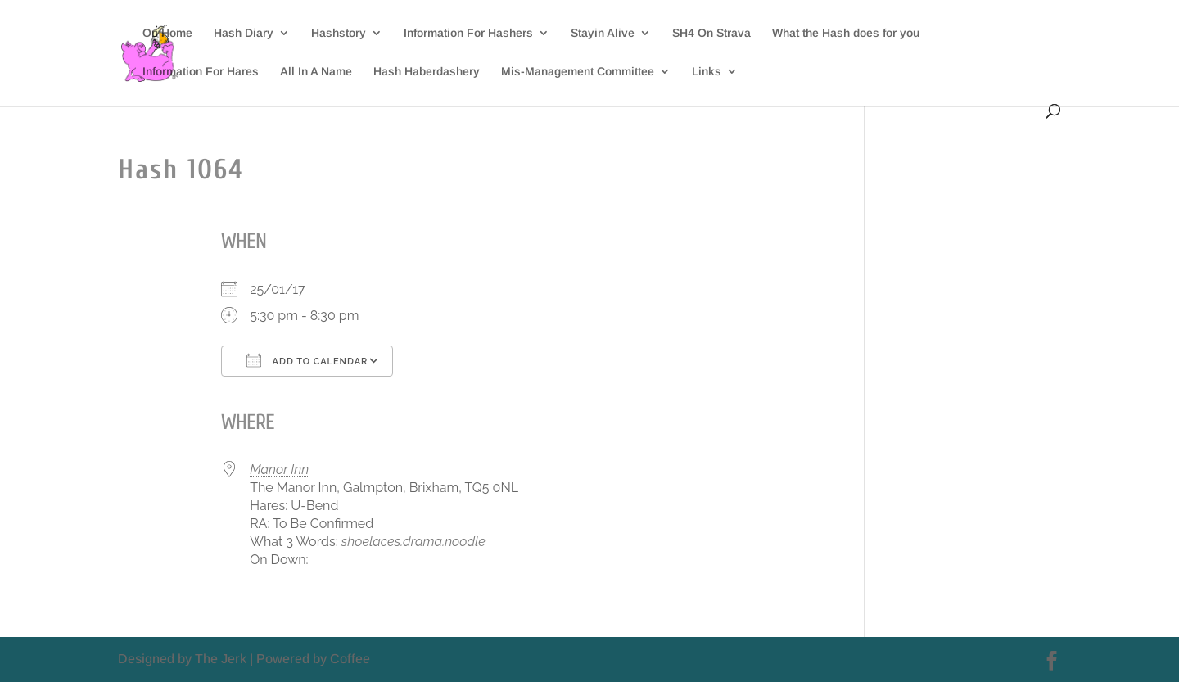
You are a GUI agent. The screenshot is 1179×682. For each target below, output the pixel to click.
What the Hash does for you (845, 33)
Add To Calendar (307, 360)
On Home (167, 33)
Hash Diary (243, 33)
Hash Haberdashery (426, 71)
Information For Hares (200, 71)
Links (706, 71)
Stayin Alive (603, 33)
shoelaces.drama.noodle (413, 541)
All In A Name (316, 71)
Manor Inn (279, 469)
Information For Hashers (468, 33)
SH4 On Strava (711, 33)
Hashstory (338, 33)
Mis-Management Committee (577, 71)
